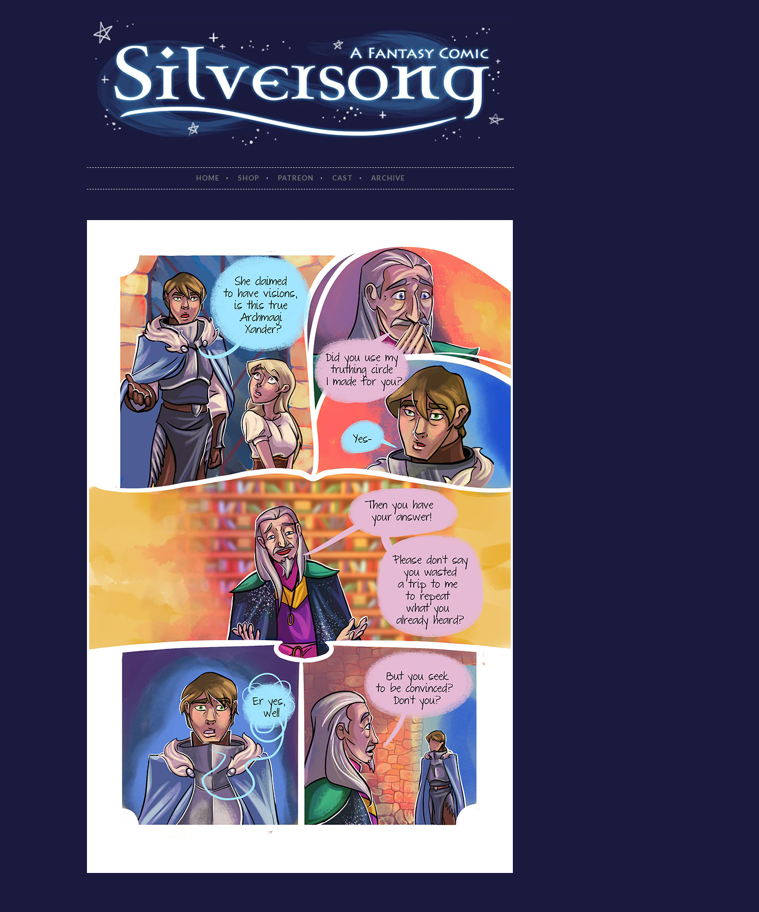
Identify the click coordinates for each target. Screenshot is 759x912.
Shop (248, 178)
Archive (388, 178)
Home (207, 178)
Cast (342, 178)
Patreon (296, 178)
